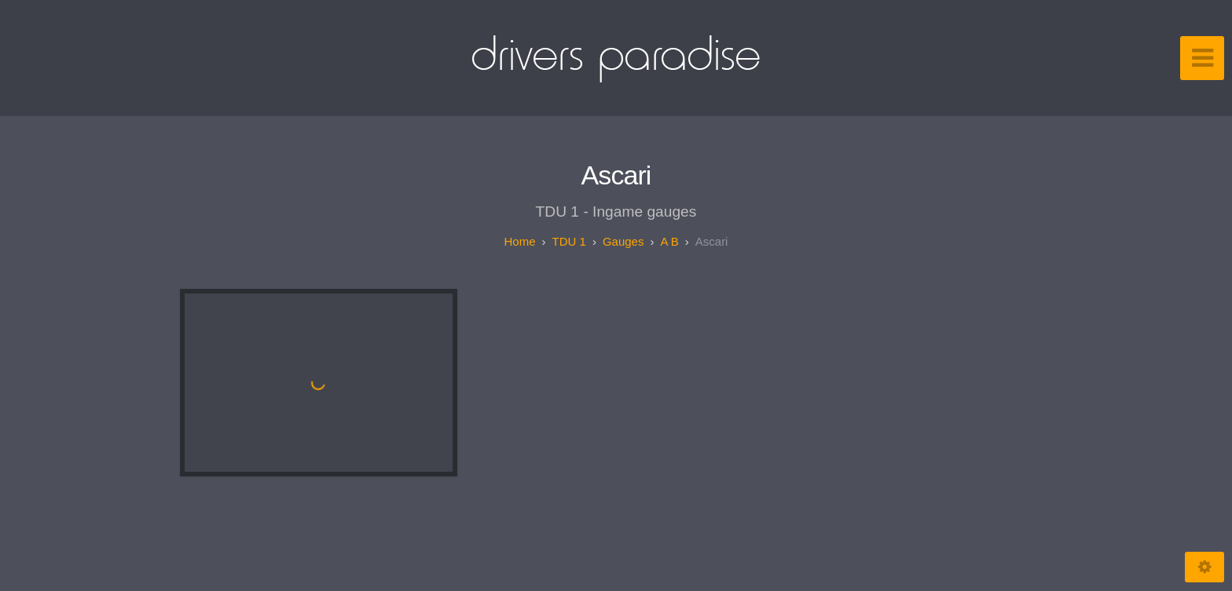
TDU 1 (569, 241)
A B (669, 241)
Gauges (623, 241)
